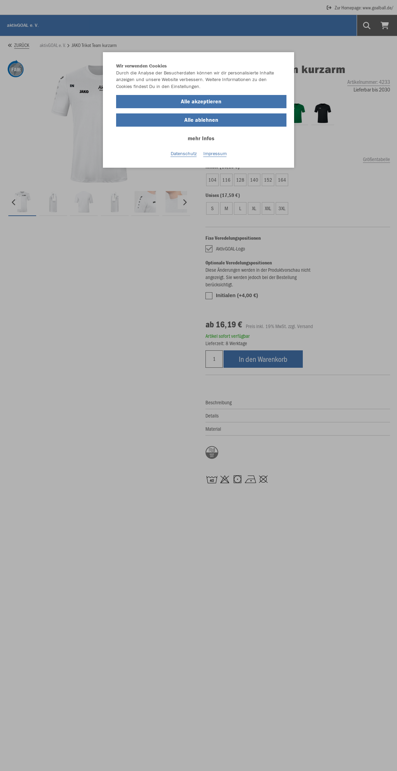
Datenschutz (184, 153)
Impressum (215, 153)
